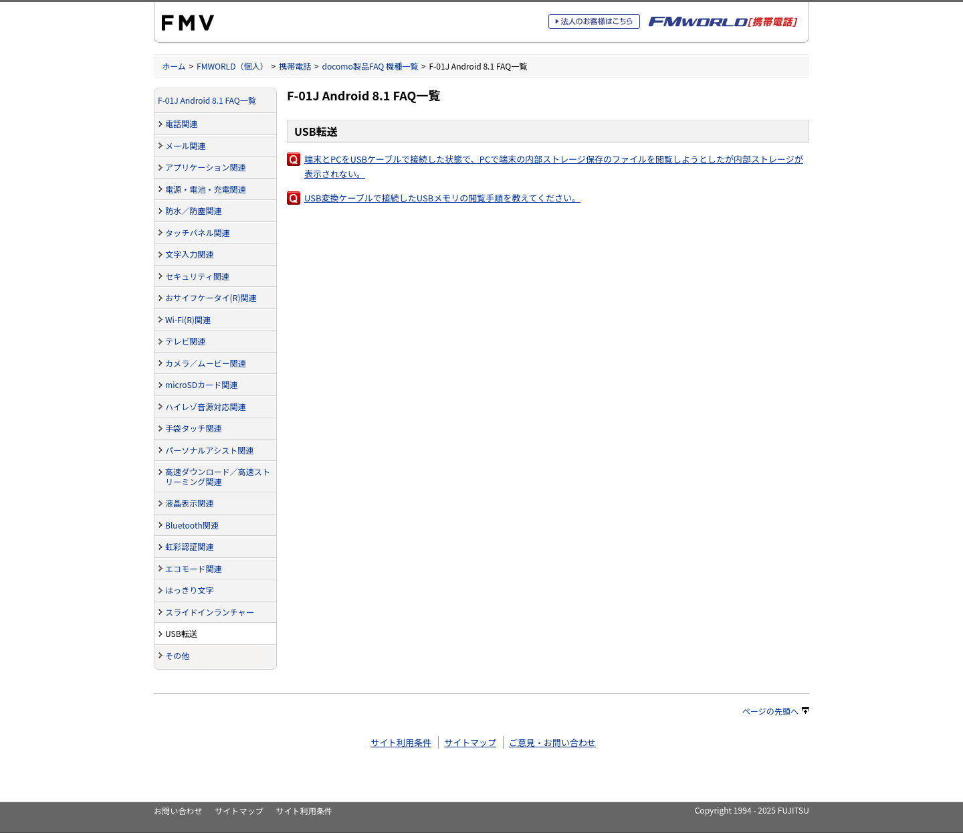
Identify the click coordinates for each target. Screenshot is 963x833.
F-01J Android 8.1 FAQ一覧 (207, 100)
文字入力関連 (189, 254)
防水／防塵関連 (193, 210)
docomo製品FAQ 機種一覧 (370, 66)
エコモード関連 (193, 568)
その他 (177, 655)
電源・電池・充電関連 (205, 189)
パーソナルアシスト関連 (209, 450)
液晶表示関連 (189, 502)
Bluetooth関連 (192, 525)
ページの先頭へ (775, 711)
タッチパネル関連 (197, 232)
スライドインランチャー (209, 612)
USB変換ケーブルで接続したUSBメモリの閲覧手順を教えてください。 (442, 197)
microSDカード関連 (201, 384)
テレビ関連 (185, 341)
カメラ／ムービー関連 (205, 363)
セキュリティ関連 (197, 276)
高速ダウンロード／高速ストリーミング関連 (217, 476)
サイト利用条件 (400, 742)
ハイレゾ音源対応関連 (205, 406)
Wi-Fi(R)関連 (188, 319)
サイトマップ (470, 742)
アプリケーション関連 (205, 167)
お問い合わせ (178, 810)
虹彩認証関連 (189, 546)
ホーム (174, 66)
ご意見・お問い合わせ (552, 742)
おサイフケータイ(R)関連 (211, 297)
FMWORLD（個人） (232, 66)
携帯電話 (295, 66)
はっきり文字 (189, 589)
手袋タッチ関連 (193, 428)
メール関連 (185, 145)
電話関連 (181, 123)
